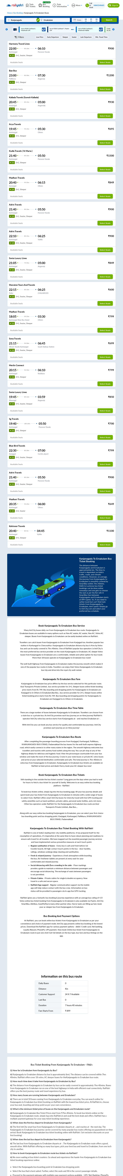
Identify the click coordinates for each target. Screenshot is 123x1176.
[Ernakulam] (54, 20)
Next (112, 29)
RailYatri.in (97, 1102)
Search (109, 20)
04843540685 (99, 5)
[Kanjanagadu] (21, 20)
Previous (6, 29)
